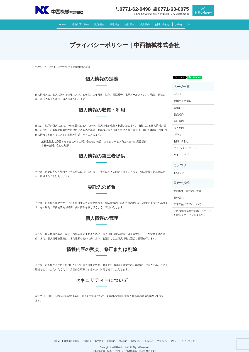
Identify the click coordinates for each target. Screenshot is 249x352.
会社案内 (131, 22)
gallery (187, 22)
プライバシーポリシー (186, 144)
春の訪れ (179, 194)
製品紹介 (113, 22)
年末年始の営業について (187, 200)
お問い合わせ (168, 22)
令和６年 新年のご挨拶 (187, 187)
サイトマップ (181, 151)
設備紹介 (96, 22)
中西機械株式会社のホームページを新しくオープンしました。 (192, 209)
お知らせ (179, 169)
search (200, 23)
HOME (54, 22)
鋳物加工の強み (74, 22)
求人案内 (148, 22)
